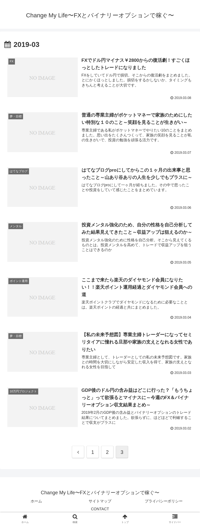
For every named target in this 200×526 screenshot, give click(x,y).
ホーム (36, 501)
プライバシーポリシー (164, 501)
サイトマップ (100, 501)
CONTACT (100, 508)
